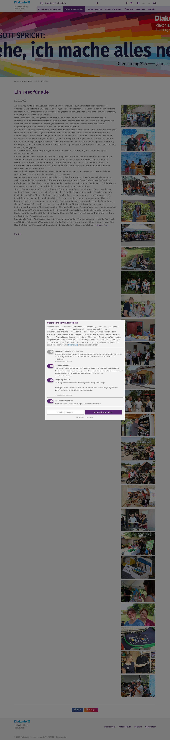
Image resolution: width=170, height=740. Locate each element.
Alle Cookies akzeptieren (103, 412)
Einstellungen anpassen (65, 412)
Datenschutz (73, 345)
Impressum (89, 417)
